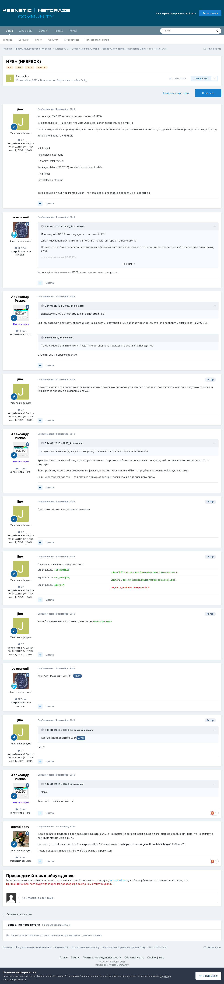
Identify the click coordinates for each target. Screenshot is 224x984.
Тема (75, 957)
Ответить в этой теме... (38, 897)
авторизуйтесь (119, 880)
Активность (25, 30)
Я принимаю (208, 975)
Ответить (208, 93)
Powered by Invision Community (112, 965)
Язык (64, 957)
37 (21, 139)
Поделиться (178, 78)
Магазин (43, 30)
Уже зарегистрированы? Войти (176, 13)
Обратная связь (134, 957)
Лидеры (58, 30)
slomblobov (20, 827)
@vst (77, 675)
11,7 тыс (21, 247)
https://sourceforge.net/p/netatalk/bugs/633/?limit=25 (154, 844)
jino (26, 76)
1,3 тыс (21, 331)
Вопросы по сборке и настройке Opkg (63, 80)
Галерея (7, 39)
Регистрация (210, 13)
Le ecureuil (20, 217)
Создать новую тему (176, 93)
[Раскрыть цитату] (42, 226)
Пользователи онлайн (97, 39)
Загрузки (24, 39)
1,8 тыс (21, 857)
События (53, 39)
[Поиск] (179, 31)
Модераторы (71, 39)
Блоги (38, 39)
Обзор (9, 32)
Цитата (50, 203)
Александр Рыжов (20, 298)
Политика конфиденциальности (102, 957)
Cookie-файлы (155, 957)
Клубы (73, 30)
